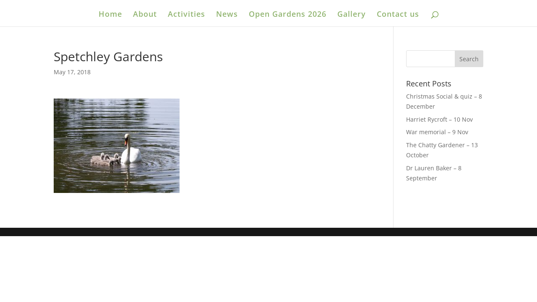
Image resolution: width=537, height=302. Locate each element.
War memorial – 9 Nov (437, 132)
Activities (186, 15)
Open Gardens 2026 (287, 15)
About (145, 15)
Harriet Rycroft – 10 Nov (439, 119)
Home (110, 15)
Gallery (351, 15)
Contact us (398, 15)
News (227, 15)
